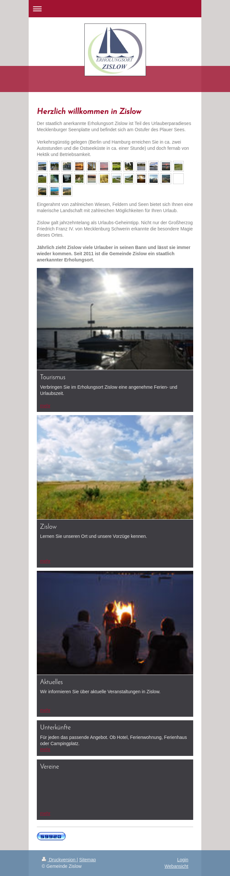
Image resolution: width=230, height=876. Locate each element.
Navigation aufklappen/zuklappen (115, 9)
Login (182, 859)
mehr (45, 405)
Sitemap (87, 859)
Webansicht (176, 866)
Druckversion (59, 859)
